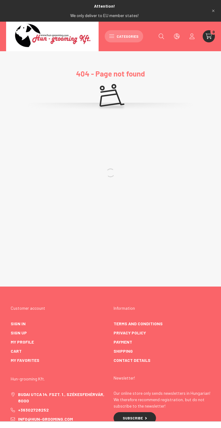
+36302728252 (33, 409)
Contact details (132, 360)
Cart (16, 351)
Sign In (18, 323)
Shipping (123, 351)
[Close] (213, 10)
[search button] (161, 36)
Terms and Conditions (138, 323)
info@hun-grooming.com (45, 419)
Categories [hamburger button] (124, 36)
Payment (123, 341)
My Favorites (25, 360)
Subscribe (135, 418)
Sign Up (19, 332)
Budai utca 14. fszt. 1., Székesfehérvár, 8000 (61, 397)
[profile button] (192, 36)
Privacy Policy (130, 332)
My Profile (22, 341)
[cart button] (209, 36)
